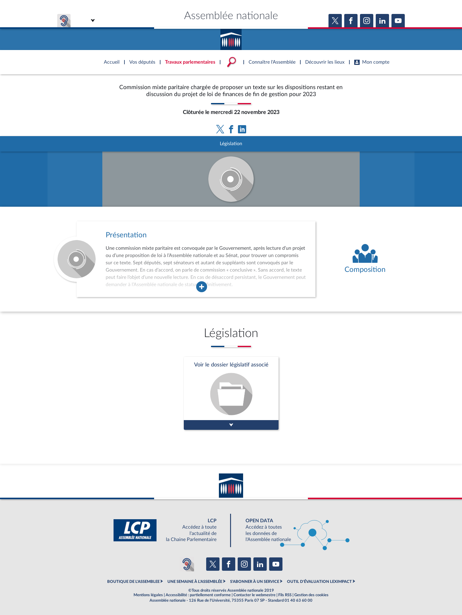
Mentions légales (148, 595)
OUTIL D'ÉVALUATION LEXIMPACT (319, 581)
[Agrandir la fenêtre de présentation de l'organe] (201, 286)
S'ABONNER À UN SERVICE (254, 581)
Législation (231, 143)
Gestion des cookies (311, 595)
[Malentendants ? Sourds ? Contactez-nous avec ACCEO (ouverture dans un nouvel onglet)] (187, 564)
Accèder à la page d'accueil (231, 37)
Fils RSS (285, 595)
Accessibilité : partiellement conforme (198, 595)
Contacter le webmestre (254, 595)
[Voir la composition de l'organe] (365, 259)
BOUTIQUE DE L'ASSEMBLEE (133, 581)
